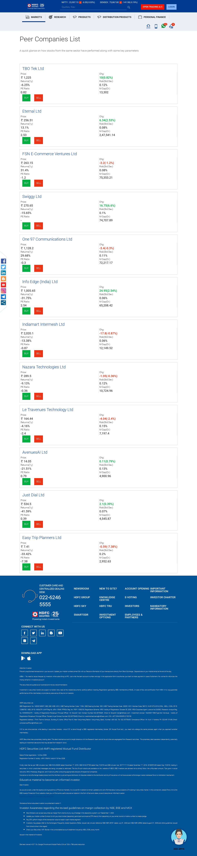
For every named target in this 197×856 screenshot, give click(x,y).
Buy (26, 97)
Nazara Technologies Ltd (44, 367)
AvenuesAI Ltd (34, 452)
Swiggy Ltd (31, 197)
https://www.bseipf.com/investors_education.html (37, 796)
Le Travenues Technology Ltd (47, 410)
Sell (38, 97)
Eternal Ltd (31, 111)
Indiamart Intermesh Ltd (43, 324)
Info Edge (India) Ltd (40, 282)
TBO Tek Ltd (33, 69)
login (171, 7)
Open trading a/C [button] (152, 7)
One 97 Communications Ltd (47, 239)
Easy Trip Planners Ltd (41, 538)
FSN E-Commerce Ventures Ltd (49, 154)
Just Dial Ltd (33, 495)
